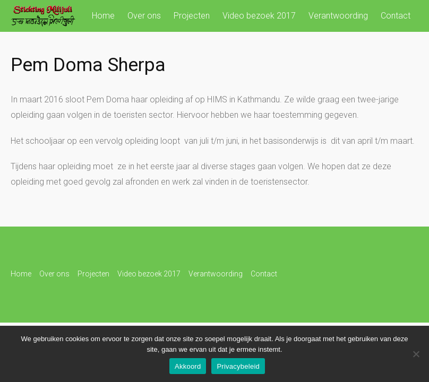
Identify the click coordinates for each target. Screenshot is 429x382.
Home (103, 16)
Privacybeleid (238, 366)
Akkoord (188, 366)
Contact (395, 16)
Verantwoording (338, 16)
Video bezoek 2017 (259, 16)
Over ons (144, 16)
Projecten (192, 16)
